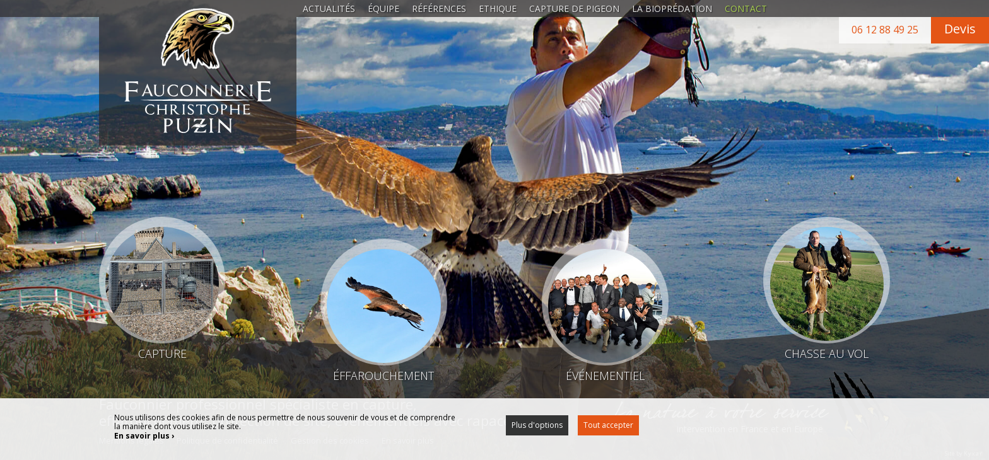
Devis (960, 28)
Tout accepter (608, 425)
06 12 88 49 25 (884, 30)
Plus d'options (537, 425)
